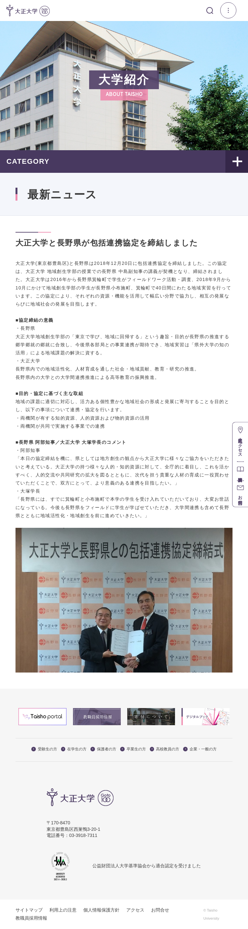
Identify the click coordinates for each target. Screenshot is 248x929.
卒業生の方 (133, 749)
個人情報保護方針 (101, 910)
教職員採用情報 (31, 918)
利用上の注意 (63, 910)
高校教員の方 (165, 749)
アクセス (135, 910)
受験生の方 (44, 749)
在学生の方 (74, 749)
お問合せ (160, 910)
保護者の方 (103, 749)
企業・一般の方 (200, 749)
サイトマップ (29, 910)
